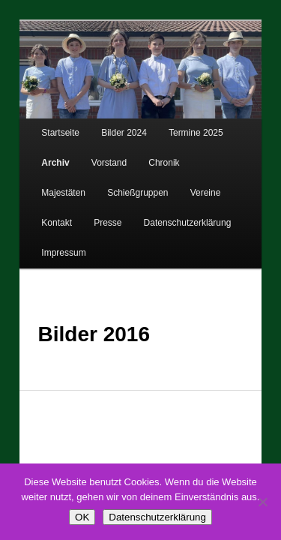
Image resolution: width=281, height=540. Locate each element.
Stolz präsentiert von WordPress (193, 461)
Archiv (38, 157)
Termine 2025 (179, 128)
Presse (226, 187)
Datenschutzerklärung (68, 217)
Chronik (147, 157)
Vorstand (92, 157)
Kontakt (175, 187)
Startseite (44, 128)
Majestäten (207, 157)
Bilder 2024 (107, 128)
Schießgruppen (55, 187)
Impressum (156, 217)
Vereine (123, 187)
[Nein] (262, 501)
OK (82, 517)
